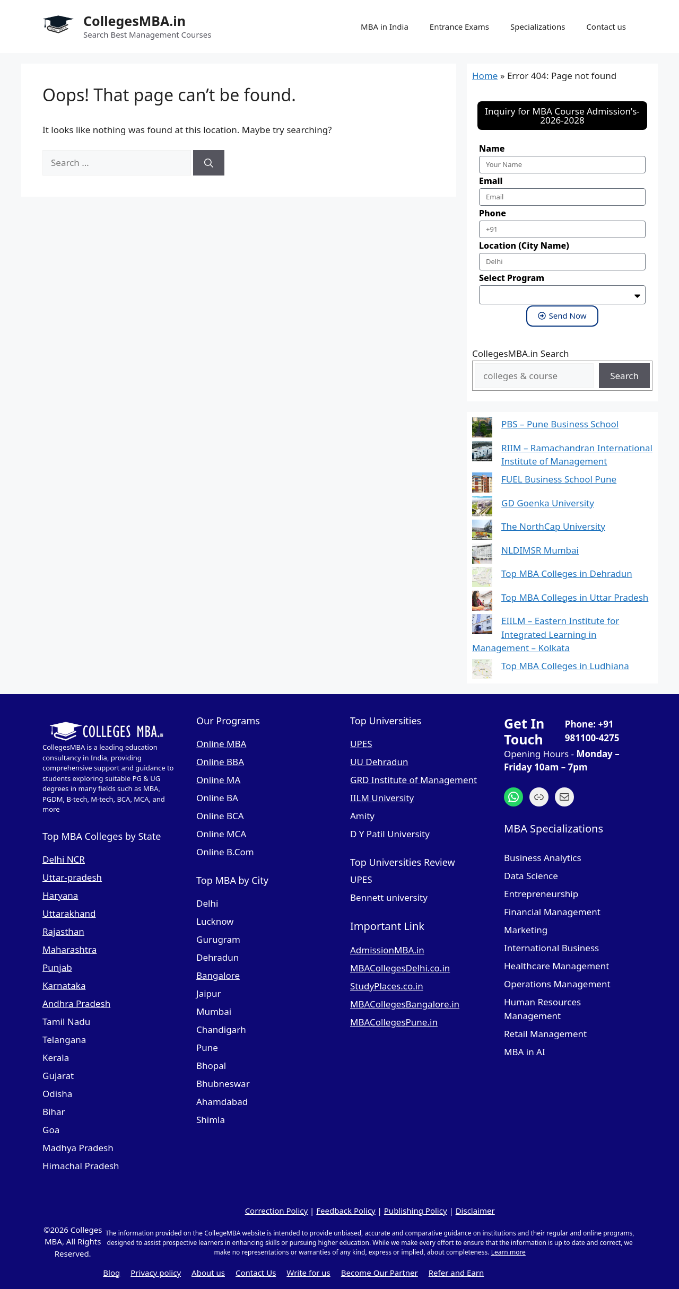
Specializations (537, 26)
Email (490, 181)
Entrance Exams (459, 26)
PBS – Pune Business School (560, 424)
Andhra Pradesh (76, 1003)
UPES (361, 744)
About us (208, 1272)
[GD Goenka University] (482, 508)
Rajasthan (63, 931)
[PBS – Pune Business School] (482, 429)
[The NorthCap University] (482, 531)
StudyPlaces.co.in (386, 986)
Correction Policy (276, 1210)
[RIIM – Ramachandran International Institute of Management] (482, 453)
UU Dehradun (379, 762)
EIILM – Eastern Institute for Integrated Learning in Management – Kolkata (545, 634)
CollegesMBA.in (134, 21)
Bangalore (218, 975)
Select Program (511, 278)
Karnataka (63, 985)
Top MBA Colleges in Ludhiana (565, 666)
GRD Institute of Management (413, 780)
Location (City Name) (524, 245)
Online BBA (220, 762)
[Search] (208, 163)
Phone (492, 213)
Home (485, 75)
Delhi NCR (63, 859)
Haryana (60, 895)
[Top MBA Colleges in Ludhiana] (482, 671)
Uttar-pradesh (72, 877)
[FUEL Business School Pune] (482, 484)
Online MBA (221, 744)
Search (624, 376)
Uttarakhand (69, 913)
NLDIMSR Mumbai (540, 550)
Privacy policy (155, 1272)
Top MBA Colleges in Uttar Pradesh (574, 597)
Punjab (57, 967)
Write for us (308, 1272)
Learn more (508, 1252)
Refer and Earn (456, 1272)
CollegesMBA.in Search (520, 353)
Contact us (606, 26)
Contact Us (256, 1272)
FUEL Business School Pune (558, 479)
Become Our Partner (379, 1272)
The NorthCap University (553, 526)
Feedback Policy (345, 1210)
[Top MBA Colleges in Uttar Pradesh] (482, 603)
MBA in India (384, 26)
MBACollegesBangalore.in (404, 1004)
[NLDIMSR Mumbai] (482, 555)
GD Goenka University (547, 503)
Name (491, 148)
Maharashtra (69, 949)
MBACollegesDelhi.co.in (400, 968)
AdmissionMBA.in (387, 950)
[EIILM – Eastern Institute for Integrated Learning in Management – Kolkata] (482, 626)
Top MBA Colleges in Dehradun (566, 573)
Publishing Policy (415, 1210)
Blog (111, 1272)
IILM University (382, 798)
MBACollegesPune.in (394, 1022)
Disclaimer (475, 1210)
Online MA (218, 780)
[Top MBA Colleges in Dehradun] (482, 579)
